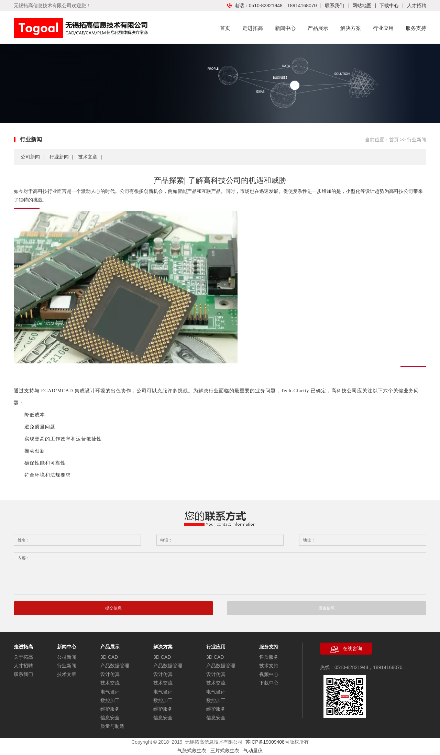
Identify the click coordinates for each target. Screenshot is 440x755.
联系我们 (334, 5)
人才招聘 (416, 5)
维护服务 (110, 709)
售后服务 (268, 657)
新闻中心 (285, 28)
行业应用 (383, 28)
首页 (225, 28)
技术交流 (110, 683)
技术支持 (268, 665)
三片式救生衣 (226, 750)
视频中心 (268, 674)
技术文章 (87, 157)
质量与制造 (112, 726)
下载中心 (389, 5)
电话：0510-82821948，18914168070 (272, 5)
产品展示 (318, 28)
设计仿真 (110, 674)
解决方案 (350, 28)
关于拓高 (23, 657)
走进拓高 (252, 28)
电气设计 (110, 691)
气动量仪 (253, 750)
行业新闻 (59, 157)
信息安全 (110, 717)
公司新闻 (30, 157)
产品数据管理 (114, 665)
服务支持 (416, 28)
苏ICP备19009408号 (267, 742)
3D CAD (109, 657)
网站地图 (362, 5)
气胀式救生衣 (191, 750)
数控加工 (110, 700)
